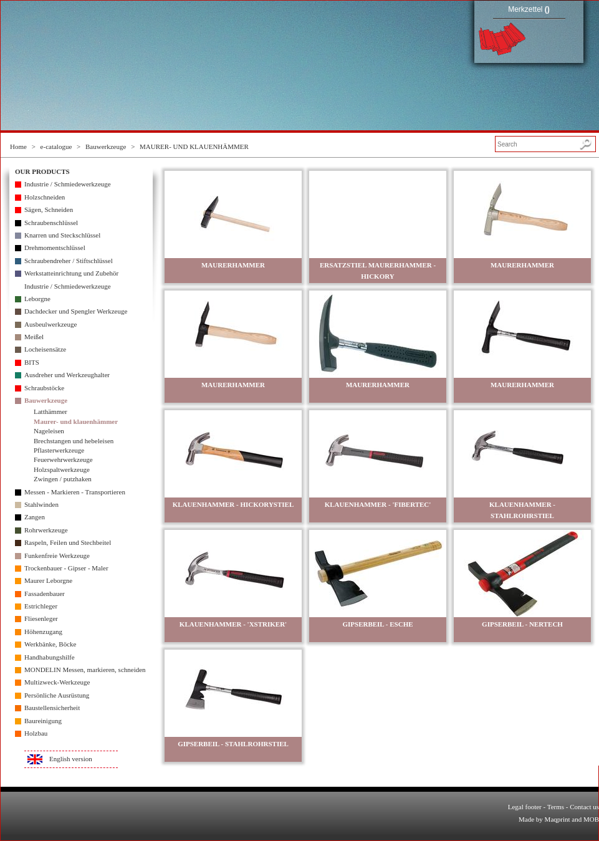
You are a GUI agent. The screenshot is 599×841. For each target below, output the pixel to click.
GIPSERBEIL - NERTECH (522, 624)
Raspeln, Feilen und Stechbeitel (67, 542)
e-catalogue (56, 146)
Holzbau (35, 733)
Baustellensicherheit (52, 707)
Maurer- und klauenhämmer (76, 421)
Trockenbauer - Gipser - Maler (66, 568)
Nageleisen (49, 431)
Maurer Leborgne (48, 580)
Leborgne (37, 298)
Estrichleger (40, 606)
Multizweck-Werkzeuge (57, 682)
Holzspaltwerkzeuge (62, 469)
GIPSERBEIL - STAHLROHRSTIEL (233, 743)
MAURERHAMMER (233, 265)
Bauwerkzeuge (105, 146)
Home (18, 146)
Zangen (34, 517)
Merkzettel (529, 9)
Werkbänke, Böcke (50, 644)
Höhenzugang (43, 631)
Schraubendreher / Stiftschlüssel (68, 260)
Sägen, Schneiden (48, 209)
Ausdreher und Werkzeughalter (67, 374)
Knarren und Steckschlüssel (62, 235)
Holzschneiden (44, 197)
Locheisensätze (45, 349)
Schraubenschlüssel (51, 222)
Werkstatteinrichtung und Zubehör (71, 273)
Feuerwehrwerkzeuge (63, 459)
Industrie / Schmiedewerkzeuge (67, 184)
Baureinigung (43, 720)
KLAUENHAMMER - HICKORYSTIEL (233, 504)
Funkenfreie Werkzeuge (57, 555)
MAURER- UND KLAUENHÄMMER (194, 146)
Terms (555, 806)
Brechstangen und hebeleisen (73, 441)
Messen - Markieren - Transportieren (74, 492)
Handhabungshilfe (49, 657)
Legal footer (525, 806)
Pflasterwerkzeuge (59, 450)
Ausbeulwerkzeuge (50, 324)
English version (70, 758)
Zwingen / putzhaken (63, 479)
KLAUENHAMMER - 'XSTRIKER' (233, 624)
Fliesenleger (41, 618)
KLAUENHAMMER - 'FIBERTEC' (378, 504)
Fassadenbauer (44, 593)
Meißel (34, 336)
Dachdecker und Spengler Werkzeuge (75, 311)
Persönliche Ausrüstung (56, 695)
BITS (31, 362)
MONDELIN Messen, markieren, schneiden (85, 669)
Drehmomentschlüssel (54, 247)
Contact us (584, 806)
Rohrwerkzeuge (46, 530)
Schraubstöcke (44, 388)
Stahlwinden (41, 504)
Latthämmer (50, 411)
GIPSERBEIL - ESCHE (377, 624)
